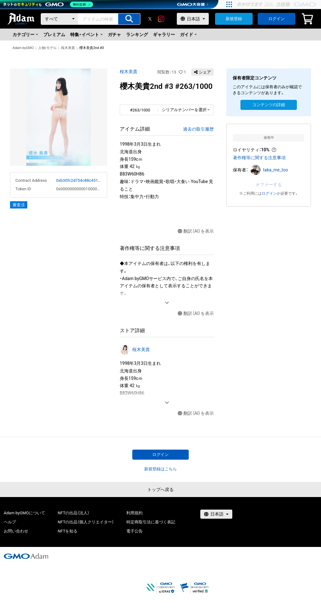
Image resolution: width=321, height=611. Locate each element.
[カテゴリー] (59, 19)
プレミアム (54, 34)
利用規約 (134, 513)
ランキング (137, 34)
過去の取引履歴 (198, 129)
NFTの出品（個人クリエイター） (86, 522)
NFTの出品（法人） (73, 513)
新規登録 (234, 18)
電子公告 (134, 531)
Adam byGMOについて (24, 513)
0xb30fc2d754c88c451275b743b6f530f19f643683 (79, 180)
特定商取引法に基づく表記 (150, 522)
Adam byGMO (23, 48)
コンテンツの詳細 (268, 104)
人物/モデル (47, 48)
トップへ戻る (160, 489)
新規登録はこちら (160, 469)
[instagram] (161, 19)
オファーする (268, 184)
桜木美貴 (68, 48)
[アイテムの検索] (129, 19)
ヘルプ (10, 522)
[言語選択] (193, 19)
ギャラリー (164, 34)
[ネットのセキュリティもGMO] (48, 4)
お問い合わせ (16, 531)
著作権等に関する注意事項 (259, 157)
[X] (150, 19)
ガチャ (114, 34)
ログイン (276, 18)
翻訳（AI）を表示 (196, 231)
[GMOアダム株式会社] (26, 556)
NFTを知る (67, 531)
